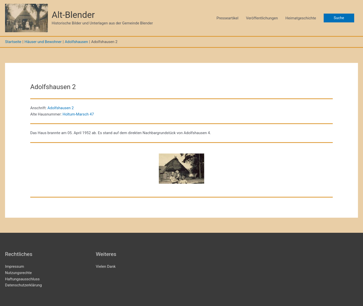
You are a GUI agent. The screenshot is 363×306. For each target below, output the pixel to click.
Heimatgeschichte (300, 18)
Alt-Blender (73, 15)
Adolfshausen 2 (60, 108)
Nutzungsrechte (18, 273)
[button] (339, 18)
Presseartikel (227, 18)
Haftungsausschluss (22, 279)
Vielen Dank (106, 266)
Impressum (14, 266)
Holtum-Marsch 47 (78, 114)
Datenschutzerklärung (23, 285)
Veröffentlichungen (262, 18)
